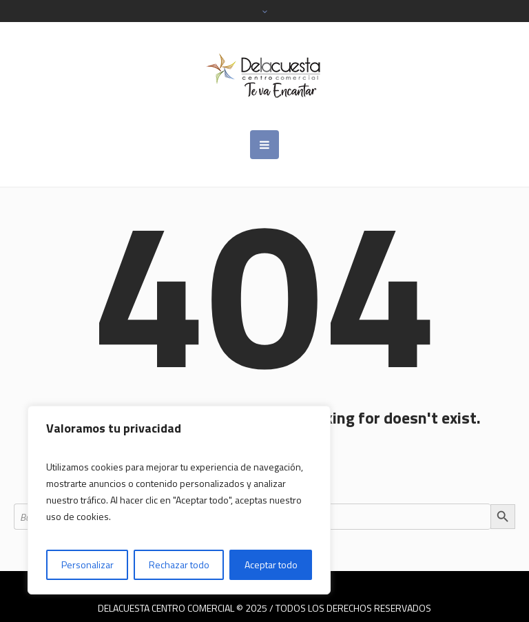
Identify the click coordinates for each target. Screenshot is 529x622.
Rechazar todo (179, 564)
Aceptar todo (271, 564)
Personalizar (87, 564)
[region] (179, 500)
